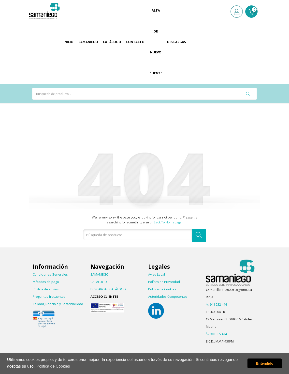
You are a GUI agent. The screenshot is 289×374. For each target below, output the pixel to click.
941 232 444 (216, 304)
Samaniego (88, 42)
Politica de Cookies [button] (53, 366)
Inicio (68, 42)
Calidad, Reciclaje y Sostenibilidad (58, 304)
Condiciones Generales (50, 274)
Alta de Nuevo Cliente (155, 41)
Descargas (176, 42)
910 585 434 (216, 334)
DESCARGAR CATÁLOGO (108, 289)
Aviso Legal (156, 274)
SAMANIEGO (99, 274)
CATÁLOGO (98, 282)
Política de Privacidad (164, 282)
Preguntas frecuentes (49, 296)
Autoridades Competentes (168, 296)
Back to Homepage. (168, 222)
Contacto (135, 42)
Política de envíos (46, 289)
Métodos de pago (46, 282)
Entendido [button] (264, 363)
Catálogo (112, 42)
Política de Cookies (162, 289)
